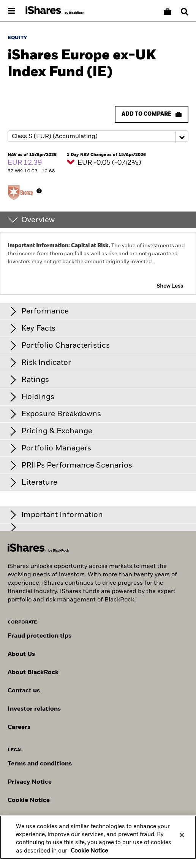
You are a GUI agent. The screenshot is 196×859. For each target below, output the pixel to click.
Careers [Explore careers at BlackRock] (19, 727)
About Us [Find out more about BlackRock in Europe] (21, 654)
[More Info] (39, 191)
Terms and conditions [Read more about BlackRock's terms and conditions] (40, 764)
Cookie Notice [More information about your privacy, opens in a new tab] (89, 855)
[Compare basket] (167, 11)
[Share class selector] (98, 136)
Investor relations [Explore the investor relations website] (34, 709)
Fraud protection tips (39, 636)
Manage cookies (32, 819)
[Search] (184, 11)
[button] (184, 12)
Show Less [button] (169, 286)
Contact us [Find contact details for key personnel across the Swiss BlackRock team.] (24, 691)
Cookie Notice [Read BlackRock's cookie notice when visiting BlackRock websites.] (29, 800)
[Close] (182, 839)
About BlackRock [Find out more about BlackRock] (33, 673)
